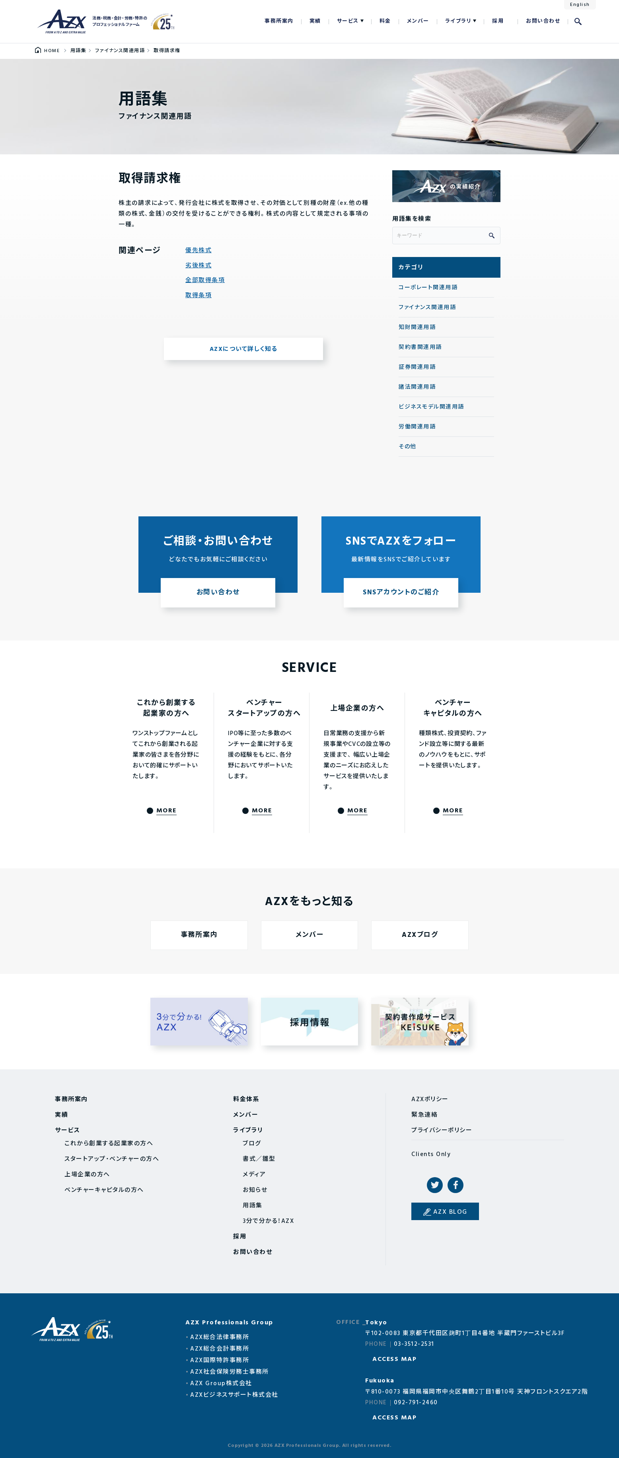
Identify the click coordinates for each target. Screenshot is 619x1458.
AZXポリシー (430, 1099)
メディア (254, 1175)
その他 (408, 447)
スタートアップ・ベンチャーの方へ (111, 1159)
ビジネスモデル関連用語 (431, 407)
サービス (348, 21)
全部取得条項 (205, 280)
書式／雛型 (259, 1159)
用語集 (253, 1206)
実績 (315, 21)
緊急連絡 (424, 1115)
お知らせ (255, 1190)
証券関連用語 (417, 367)
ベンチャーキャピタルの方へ (104, 1190)
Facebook (455, 1185)
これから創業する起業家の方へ (108, 1143)
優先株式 (198, 250)
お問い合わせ (543, 21)
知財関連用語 (417, 327)
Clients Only (431, 1154)
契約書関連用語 (420, 347)
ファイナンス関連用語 (427, 307)
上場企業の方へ (87, 1175)
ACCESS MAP (394, 1359)
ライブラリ (458, 21)
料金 (385, 21)
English (580, 5)
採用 (498, 21)
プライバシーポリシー (441, 1130)
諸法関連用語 (417, 387)
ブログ (252, 1143)
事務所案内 (279, 21)
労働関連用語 (417, 427)
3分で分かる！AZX (268, 1221)
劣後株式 (198, 266)
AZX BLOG (450, 1212)
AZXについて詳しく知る (244, 349)
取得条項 (198, 295)
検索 (578, 21)
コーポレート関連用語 (428, 287)
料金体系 (246, 1099)
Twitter (435, 1185)
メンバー (418, 21)
